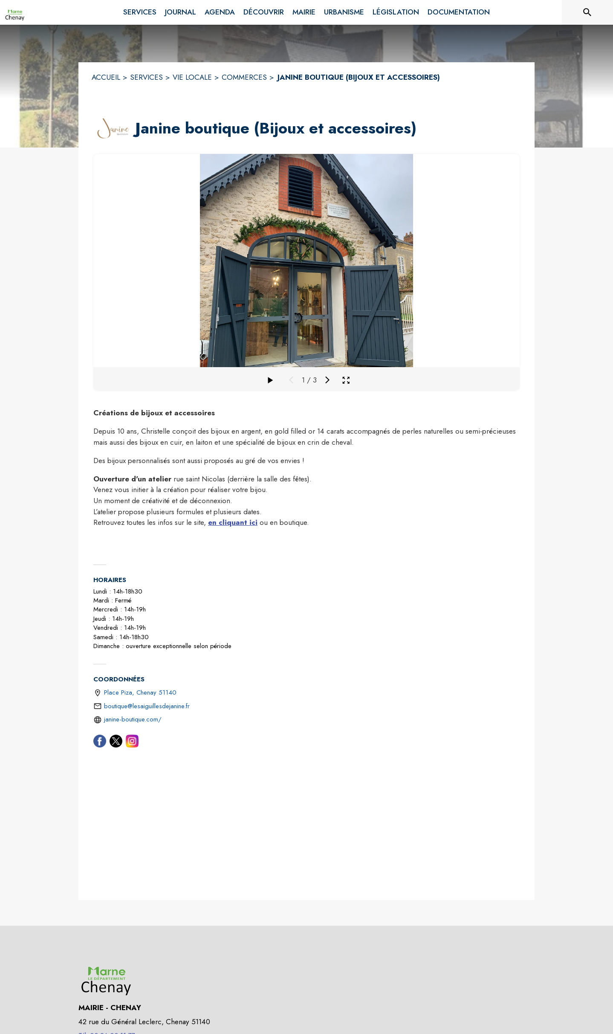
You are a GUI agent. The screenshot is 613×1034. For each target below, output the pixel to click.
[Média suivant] (327, 379)
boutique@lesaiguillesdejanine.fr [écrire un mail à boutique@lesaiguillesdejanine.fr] (147, 706)
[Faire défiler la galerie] (269, 379)
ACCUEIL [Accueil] (106, 77)
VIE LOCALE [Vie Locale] (192, 77)
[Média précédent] (291, 379)
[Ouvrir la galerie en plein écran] (346, 380)
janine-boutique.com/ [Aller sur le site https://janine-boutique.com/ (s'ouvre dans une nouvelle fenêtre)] (133, 719)
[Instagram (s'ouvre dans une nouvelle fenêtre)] (132, 743)
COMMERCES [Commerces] (244, 77)
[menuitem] (140, 10)
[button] (112, 128)
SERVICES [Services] (146, 77)
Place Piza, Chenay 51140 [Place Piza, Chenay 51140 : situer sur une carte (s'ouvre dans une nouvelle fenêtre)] (140, 692)
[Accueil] (15, 12)
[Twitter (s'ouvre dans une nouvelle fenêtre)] (116, 743)
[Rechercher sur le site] (587, 12)
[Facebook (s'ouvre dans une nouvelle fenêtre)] (99, 743)
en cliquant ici (232, 522)
